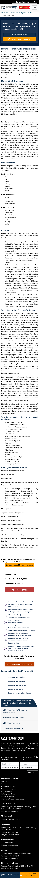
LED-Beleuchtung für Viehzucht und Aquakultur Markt (15, 711)
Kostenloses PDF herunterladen (19, 39)
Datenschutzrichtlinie (8, 796)
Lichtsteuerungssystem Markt (13, 728)
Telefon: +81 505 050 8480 (10, 832)
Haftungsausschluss (8, 794)
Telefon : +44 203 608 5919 (10, 819)
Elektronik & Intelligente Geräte (21, 13)
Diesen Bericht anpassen (10, 875)
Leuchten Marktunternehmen (19, 693)
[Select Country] (29, 767)
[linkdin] (37, 757)
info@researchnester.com (10, 811)
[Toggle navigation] (35, 7)
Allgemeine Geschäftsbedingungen (13, 799)
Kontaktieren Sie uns (8, 786)
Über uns (4, 781)
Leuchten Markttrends (16, 681)
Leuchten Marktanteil (16, 689)
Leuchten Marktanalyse (17, 685)
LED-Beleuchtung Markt (11, 723)
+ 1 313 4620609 (7, 842)
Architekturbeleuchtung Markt (13, 718)
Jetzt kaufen (19, 590)
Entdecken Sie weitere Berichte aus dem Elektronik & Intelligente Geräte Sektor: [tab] (17, 703)
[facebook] (34, 757)
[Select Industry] (10, 767)
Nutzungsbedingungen (9, 789)
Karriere (4, 784)
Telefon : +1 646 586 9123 (10, 856)
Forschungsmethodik (19, 34)
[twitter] (23, 760)
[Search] (34, 2)
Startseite (4, 13)
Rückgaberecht (6, 791)
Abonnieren (32, 772)
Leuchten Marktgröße (16, 677)
